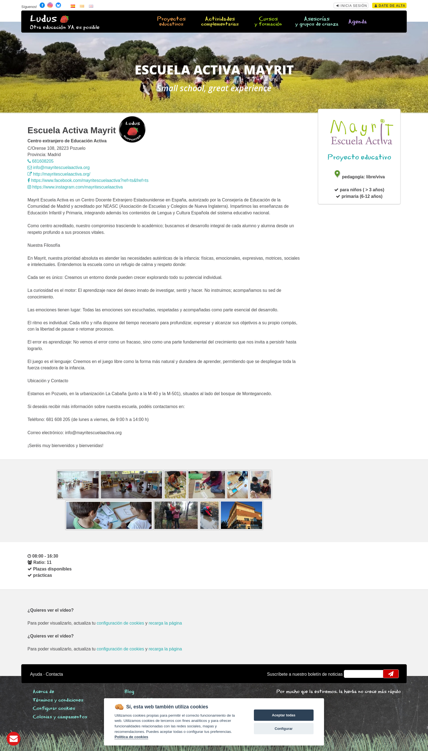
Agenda (357, 21)
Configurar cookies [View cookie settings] (54, 708)
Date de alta (390, 6)
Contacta (54, 674)
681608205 (41, 161)
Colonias (60, 717)
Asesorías (317, 21)
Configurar (283, 729)
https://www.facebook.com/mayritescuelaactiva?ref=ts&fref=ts (88, 180)
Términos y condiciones (58, 700)
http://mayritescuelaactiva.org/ (59, 174)
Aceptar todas (283, 715)
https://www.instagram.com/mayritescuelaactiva (75, 187)
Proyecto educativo (359, 157)
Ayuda (36, 674)
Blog (129, 692)
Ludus (43, 19)
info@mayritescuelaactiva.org (59, 167)
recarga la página (165, 623)
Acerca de (43, 692)
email (351, 674)
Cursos (268, 21)
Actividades (220, 21)
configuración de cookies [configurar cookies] (120, 623)
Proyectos (171, 21)
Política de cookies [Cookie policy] (131, 737)
